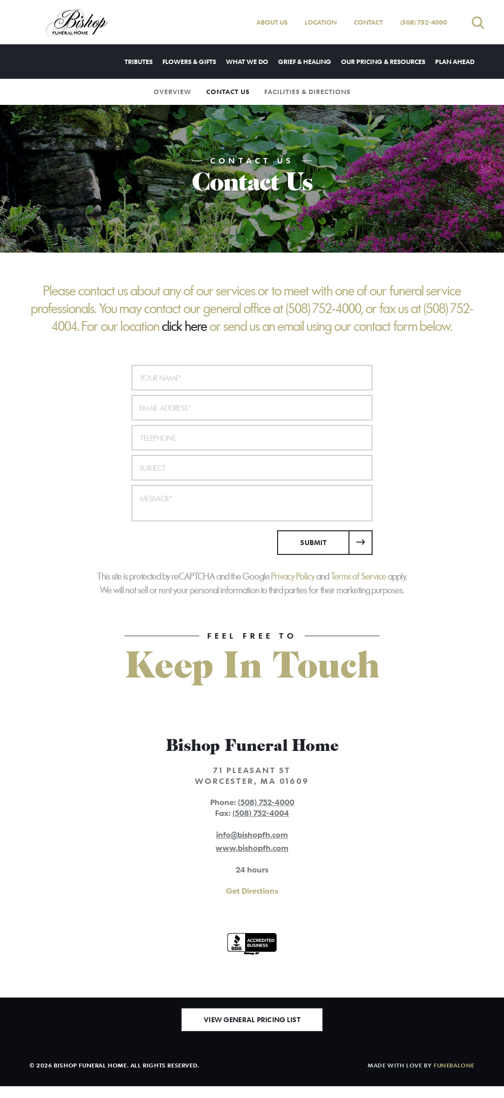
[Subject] (252, 468)
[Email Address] (252, 407)
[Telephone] (252, 438)
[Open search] (478, 22)
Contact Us (228, 91)
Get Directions (252, 891)
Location (321, 22)
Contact (368, 22)
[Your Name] (252, 377)
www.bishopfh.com (252, 848)
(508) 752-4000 (423, 22)
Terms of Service (358, 576)
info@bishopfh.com (252, 835)
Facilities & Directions (307, 91)
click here (184, 326)
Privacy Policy (293, 576)
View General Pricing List (252, 1031)
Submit (313, 542)
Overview (172, 91)
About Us (271, 22)
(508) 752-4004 (260, 813)
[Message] (252, 503)
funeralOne (454, 1077)
